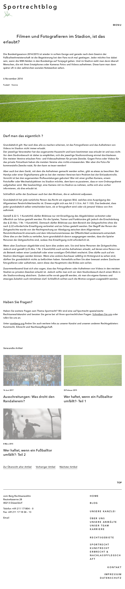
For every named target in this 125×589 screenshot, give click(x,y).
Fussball (6, 85)
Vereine (15, 85)
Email (6, 518)
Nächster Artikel (68, 467)
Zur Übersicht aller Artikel (17, 467)
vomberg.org (17, 323)
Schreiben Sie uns (102, 314)
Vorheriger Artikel (46, 467)
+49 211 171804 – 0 (22, 509)
